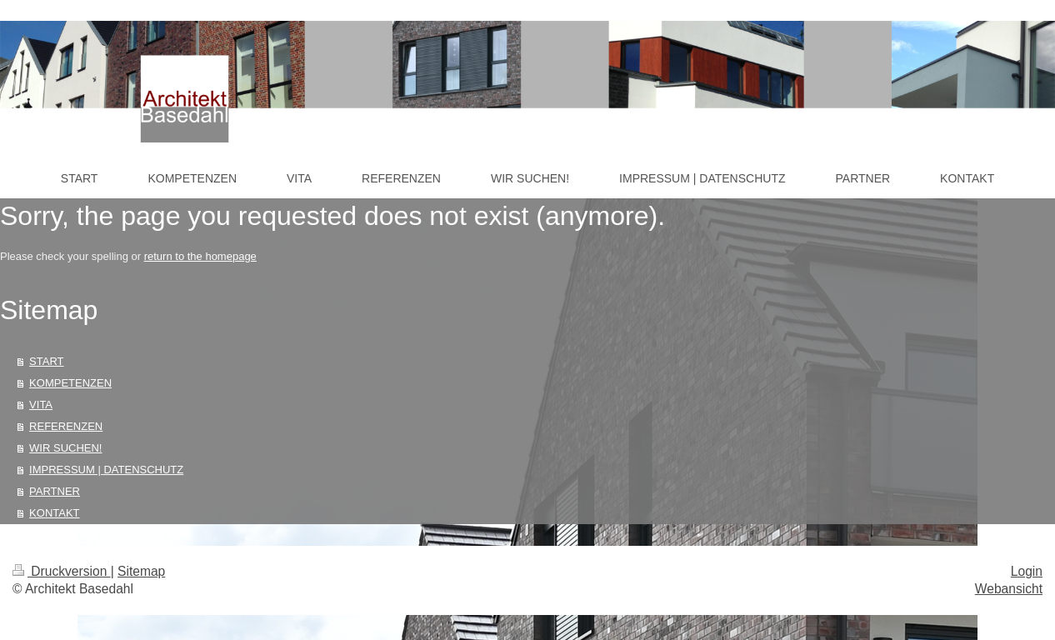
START (46, 361)
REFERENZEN (65, 426)
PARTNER (54, 491)
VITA (40, 404)
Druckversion (61, 571)
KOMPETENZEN (70, 383)
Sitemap (141, 571)
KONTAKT (54, 513)
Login (1026, 571)
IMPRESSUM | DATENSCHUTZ (106, 469)
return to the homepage (200, 256)
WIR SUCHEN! (65, 448)
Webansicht (1008, 589)
